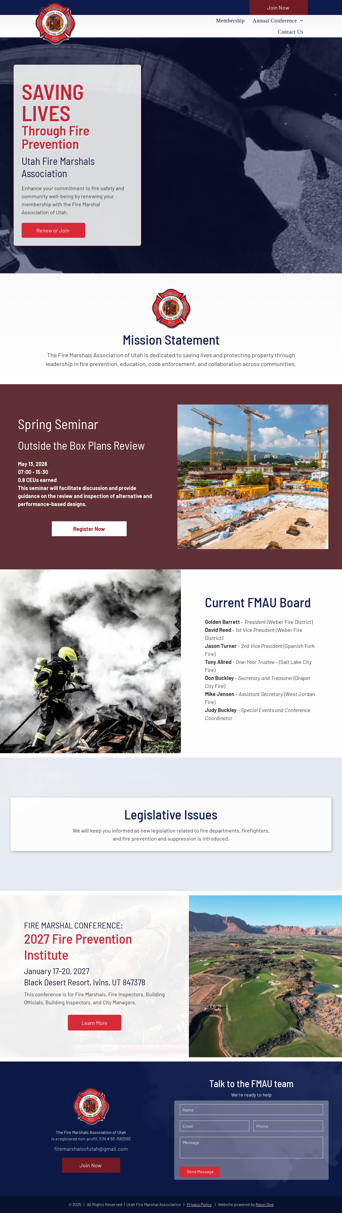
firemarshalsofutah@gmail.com (91, 1148)
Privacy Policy (199, 1204)
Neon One (265, 1204)
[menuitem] (230, 20)
